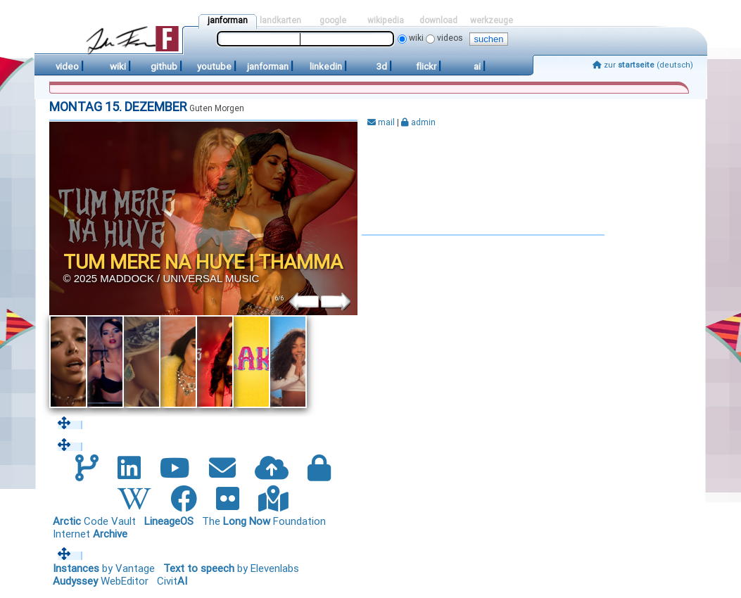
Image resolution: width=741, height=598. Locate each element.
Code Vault (94, 521)
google (332, 20)
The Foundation (264, 521)
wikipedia (385, 20)
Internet (90, 534)
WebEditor (100, 581)
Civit (172, 581)
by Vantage (104, 568)
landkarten (280, 20)
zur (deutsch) (643, 65)
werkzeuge (491, 20)
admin (418, 122)
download (438, 20)
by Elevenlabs (231, 568)
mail (381, 122)
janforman (228, 20)
